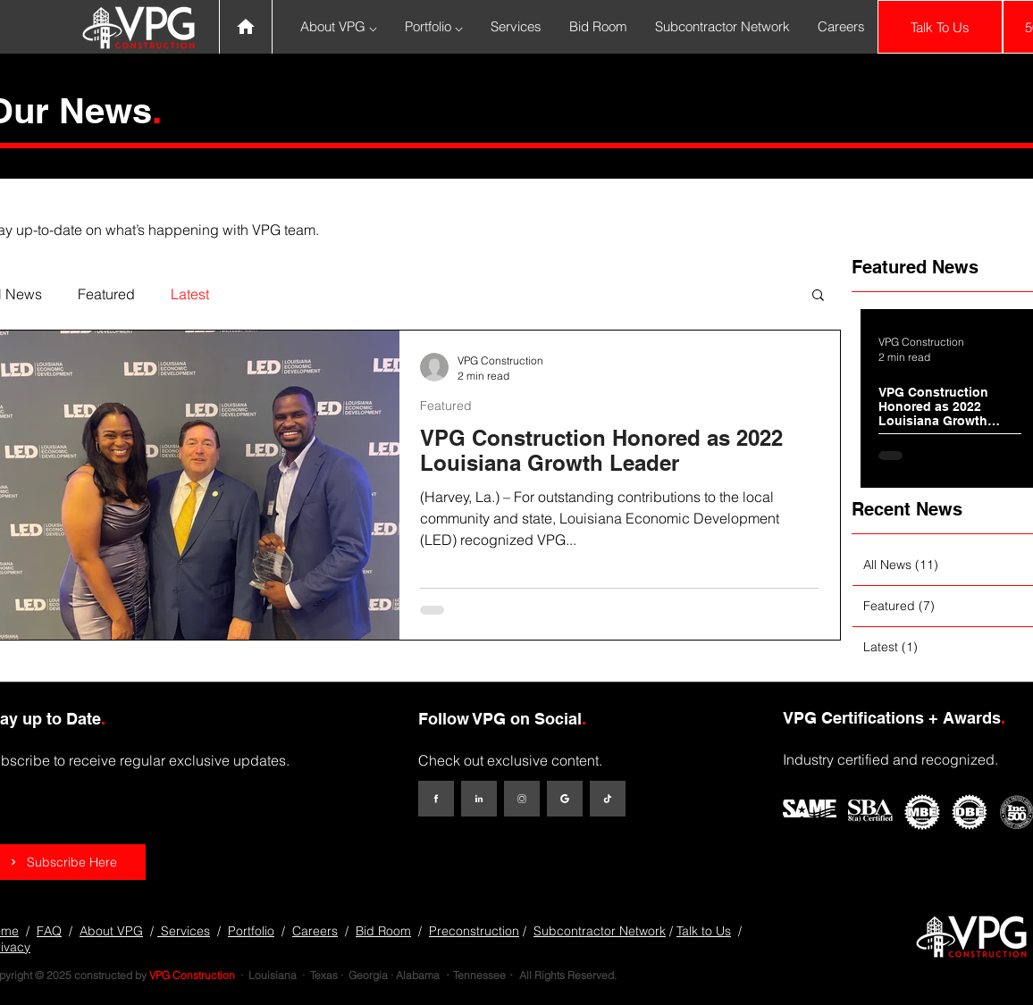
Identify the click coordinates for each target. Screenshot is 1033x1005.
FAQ (49, 931)
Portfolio (251, 931)
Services (183, 931)
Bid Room (383, 931)
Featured (106, 294)
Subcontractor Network (599, 931)
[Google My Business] (565, 799)
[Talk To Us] (940, 27)
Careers (315, 931)
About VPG (111, 931)
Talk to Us (703, 931)
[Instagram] (522, 799)
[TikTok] (608, 799)
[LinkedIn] (479, 799)
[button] (818, 296)
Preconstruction (474, 931)
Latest (190, 294)
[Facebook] (436, 799)
